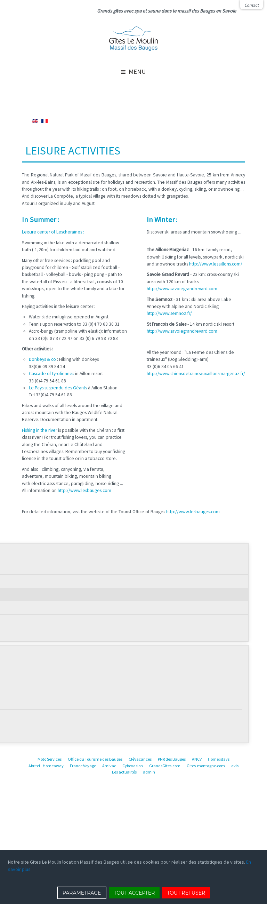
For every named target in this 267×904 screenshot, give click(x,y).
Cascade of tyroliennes (51, 373)
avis (234, 765)
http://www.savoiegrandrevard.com (182, 289)
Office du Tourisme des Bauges (95, 759)
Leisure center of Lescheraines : (53, 232)
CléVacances (140, 759)
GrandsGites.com (164, 765)
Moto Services (50, 759)
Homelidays (218, 759)
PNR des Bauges (172, 759)
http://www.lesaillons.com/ (215, 264)
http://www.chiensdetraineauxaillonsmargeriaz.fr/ (196, 373)
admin (149, 772)
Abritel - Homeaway (46, 765)
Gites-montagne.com (206, 765)
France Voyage (83, 765)
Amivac (109, 765)
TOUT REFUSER (186, 893)
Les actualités (124, 772)
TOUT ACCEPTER (134, 893)
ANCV (197, 759)
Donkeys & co (43, 359)
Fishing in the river (39, 430)
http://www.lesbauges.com (84, 490)
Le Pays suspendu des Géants (58, 388)
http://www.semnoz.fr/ (169, 313)
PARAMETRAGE (82, 893)
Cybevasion (132, 765)
